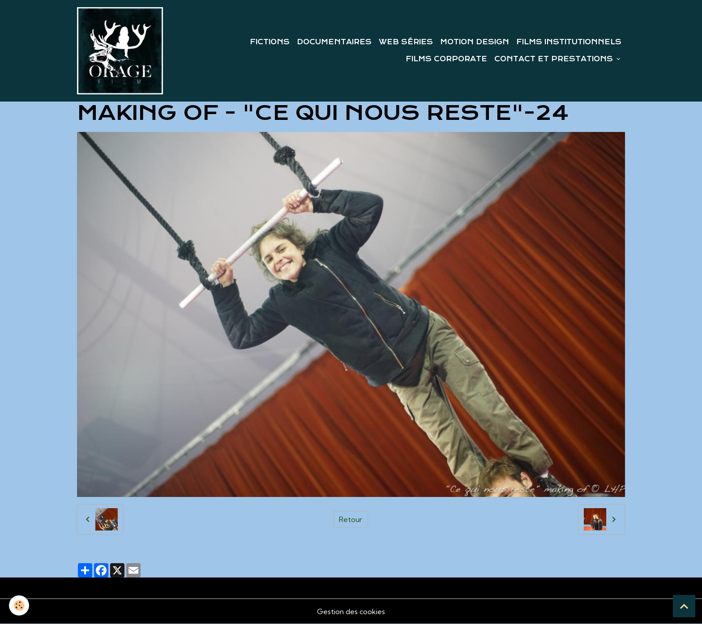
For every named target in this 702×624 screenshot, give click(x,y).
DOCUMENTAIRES (334, 42)
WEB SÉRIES (406, 42)
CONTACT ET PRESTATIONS (554, 59)
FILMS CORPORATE (446, 59)
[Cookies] (19, 605)
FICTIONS (270, 42)
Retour (350, 519)
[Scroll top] (684, 606)
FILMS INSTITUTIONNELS (568, 42)
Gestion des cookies (351, 611)
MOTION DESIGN (474, 42)
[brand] (120, 50)
